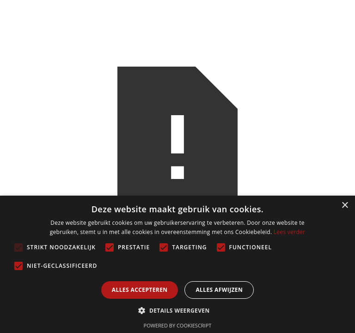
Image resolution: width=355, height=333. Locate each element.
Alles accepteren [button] (140, 290)
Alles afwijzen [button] (219, 290)
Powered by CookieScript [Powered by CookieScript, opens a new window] (178, 325)
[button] (177, 310)
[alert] (177, 264)
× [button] (344, 205)
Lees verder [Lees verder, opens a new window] (290, 232)
